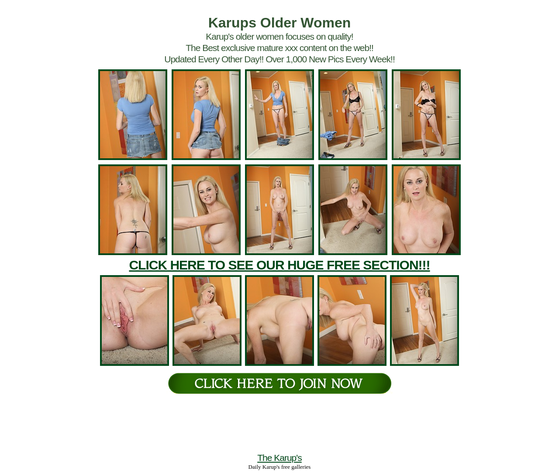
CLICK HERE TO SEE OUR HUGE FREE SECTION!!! (279, 265)
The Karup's (279, 458)
